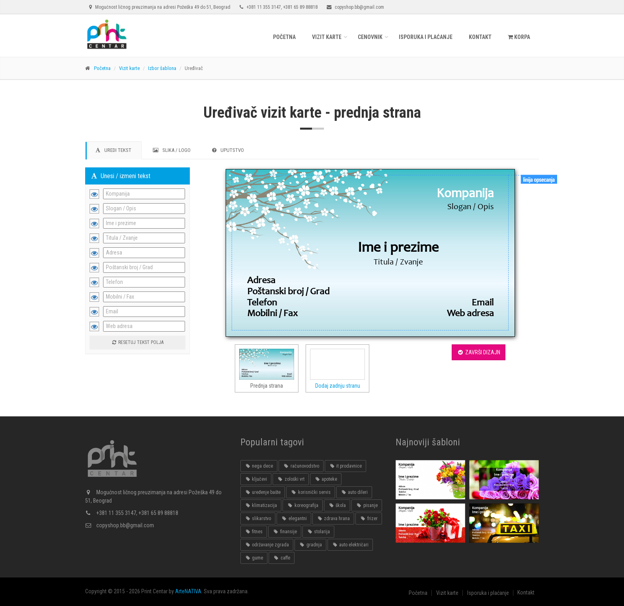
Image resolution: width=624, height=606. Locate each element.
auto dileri (354, 492)
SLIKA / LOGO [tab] (172, 150)
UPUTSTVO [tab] (228, 150)
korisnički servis (310, 492)
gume (254, 558)
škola (337, 505)
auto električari (350, 545)
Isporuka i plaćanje (425, 37)
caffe (281, 558)
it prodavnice (345, 466)
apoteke (325, 479)
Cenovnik (370, 37)
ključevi (256, 479)
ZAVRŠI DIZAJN (478, 352)
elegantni (293, 518)
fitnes (254, 531)
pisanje (366, 505)
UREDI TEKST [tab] (113, 150)
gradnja (310, 545)
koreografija (302, 505)
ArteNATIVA (188, 591)
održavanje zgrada (267, 545)
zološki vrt (290, 479)
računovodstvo (301, 466)
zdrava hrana (333, 518)
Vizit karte (326, 37)
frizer (368, 518)
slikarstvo (258, 518)
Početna (284, 37)
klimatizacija (261, 505)
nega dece (259, 466)
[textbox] (370, 193)
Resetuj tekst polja (137, 342)
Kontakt (480, 37)
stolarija (318, 531)
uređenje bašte (263, 492)
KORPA (519, 37)
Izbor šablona (162, 68)
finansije (284, 531)
